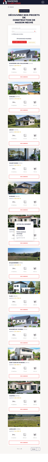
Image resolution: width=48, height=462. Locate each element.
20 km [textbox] (23, 31)
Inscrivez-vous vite (21, 237)
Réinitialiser (31, 42)
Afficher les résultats (19, 42)
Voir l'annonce (24, 76)
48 (21, 448)
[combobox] (24, 31)
